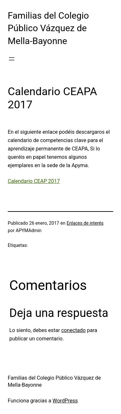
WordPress (65, 401)
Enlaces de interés (84, 223)
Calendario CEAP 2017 (34, 181)
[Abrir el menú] (11, 59)
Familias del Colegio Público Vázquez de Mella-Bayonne (48, 28)
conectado (73, 330)
